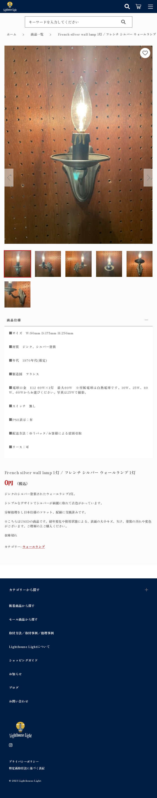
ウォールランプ (33, 546)
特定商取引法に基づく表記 (27, 767)
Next (148, 177)
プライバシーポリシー (24, 761)
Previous (8, 177)
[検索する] (123, 21)
